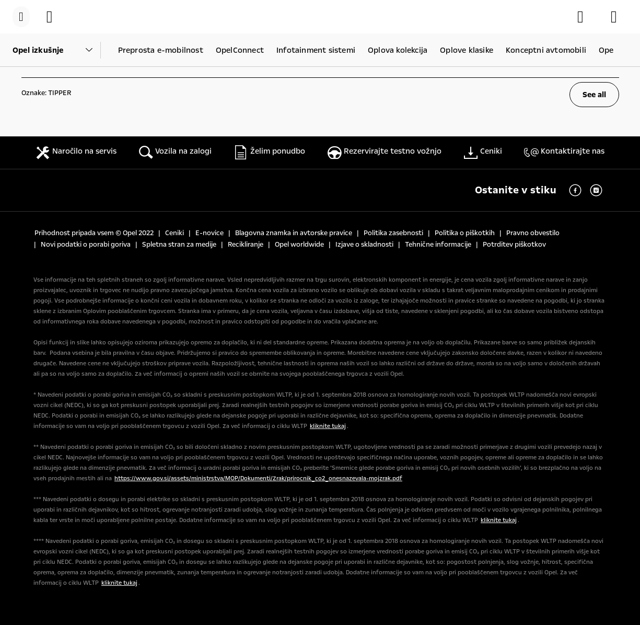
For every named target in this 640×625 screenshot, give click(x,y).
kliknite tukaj (328, 426)
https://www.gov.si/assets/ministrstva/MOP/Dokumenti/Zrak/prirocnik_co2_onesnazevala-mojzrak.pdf (258, 478)
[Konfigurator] (585, 16)
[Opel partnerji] (619, 16)
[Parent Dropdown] (57, 50)
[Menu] (21, 16)
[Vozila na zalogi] (54, 16)
